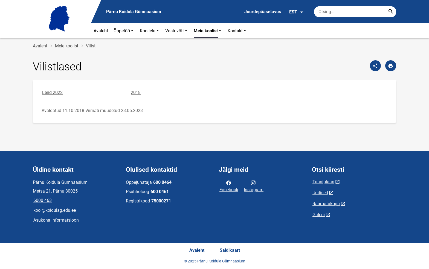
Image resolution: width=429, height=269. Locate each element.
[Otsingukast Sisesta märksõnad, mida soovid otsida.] (355, 11)
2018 (136, 92)
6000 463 (42, 200)
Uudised (320, 192)
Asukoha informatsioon (56, 220)
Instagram (253, 185)
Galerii (318, 214)
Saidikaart (230, 250)
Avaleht (101, 30)
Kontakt (237, 30)
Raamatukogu (326, 203)
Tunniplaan (323, 181)
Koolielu (150, 30)
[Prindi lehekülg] (390, 65)
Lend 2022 (52, 92)
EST (296, 12)
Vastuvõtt (176, 30)
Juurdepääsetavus (262, 11)
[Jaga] (375, 65)
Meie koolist (208, 30)
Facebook (228, 185)
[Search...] (390, 11)
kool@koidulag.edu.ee (54, 210)
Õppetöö (124, 30)
